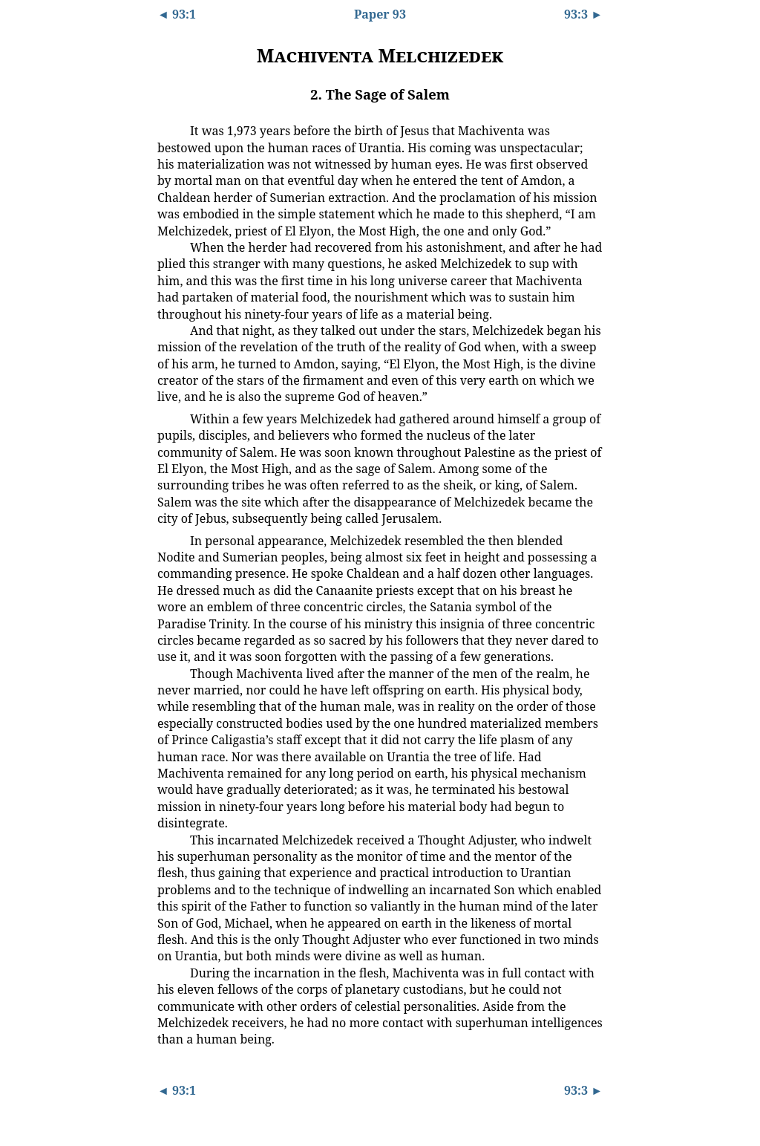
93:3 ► (583, 14)
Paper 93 (380, 14)
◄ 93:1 (176, 14)
